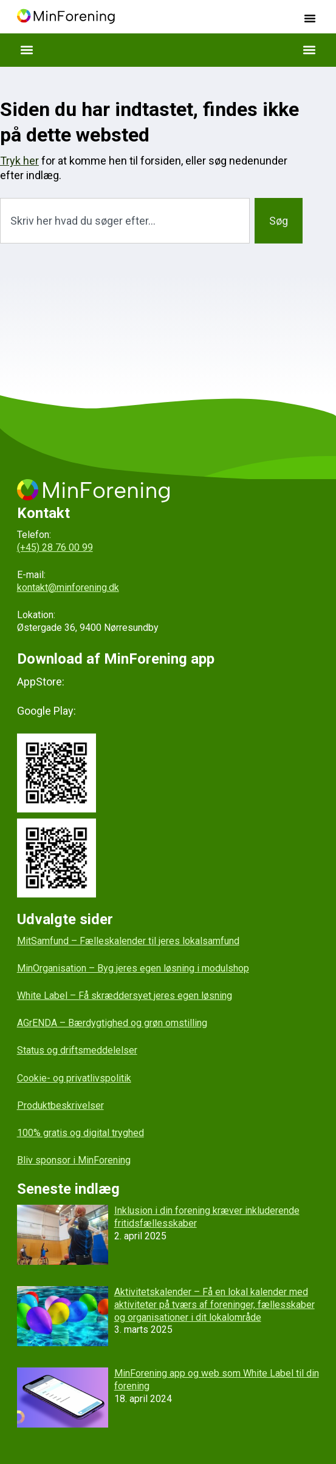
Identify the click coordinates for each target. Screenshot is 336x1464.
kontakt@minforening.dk (68, 587)
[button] (310, 18)
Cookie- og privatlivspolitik (74, 1078)
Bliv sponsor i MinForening (74, 1160)
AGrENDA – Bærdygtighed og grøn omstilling (112, 1023)
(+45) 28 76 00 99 (55, 547)
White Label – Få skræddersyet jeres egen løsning (124, 995)
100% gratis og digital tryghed (80, 1133)
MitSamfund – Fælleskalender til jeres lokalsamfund (128, 941)
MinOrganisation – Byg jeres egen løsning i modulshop (133, 968)
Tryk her (19, 160)
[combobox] (125, 220)
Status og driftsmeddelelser (77, 1050)
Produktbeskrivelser (60, 1105)
